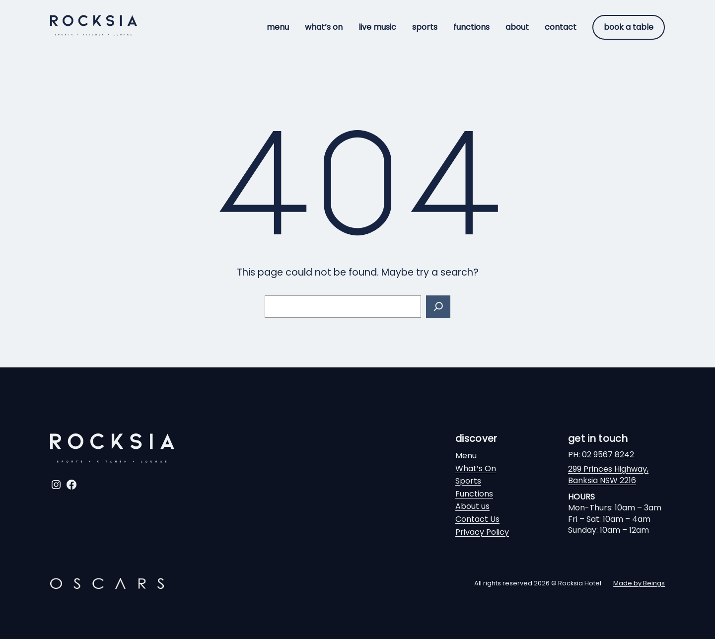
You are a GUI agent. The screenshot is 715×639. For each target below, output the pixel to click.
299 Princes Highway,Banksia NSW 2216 (608, 474)
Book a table (628, 27)
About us (472, 506)
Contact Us (477, 519)
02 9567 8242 (608, 454)
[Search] (438, 306)
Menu (466, 455)
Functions (474, 493)
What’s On (475, 468)
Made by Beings (639, 583)
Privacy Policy (482, 532)
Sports (468, 481)
